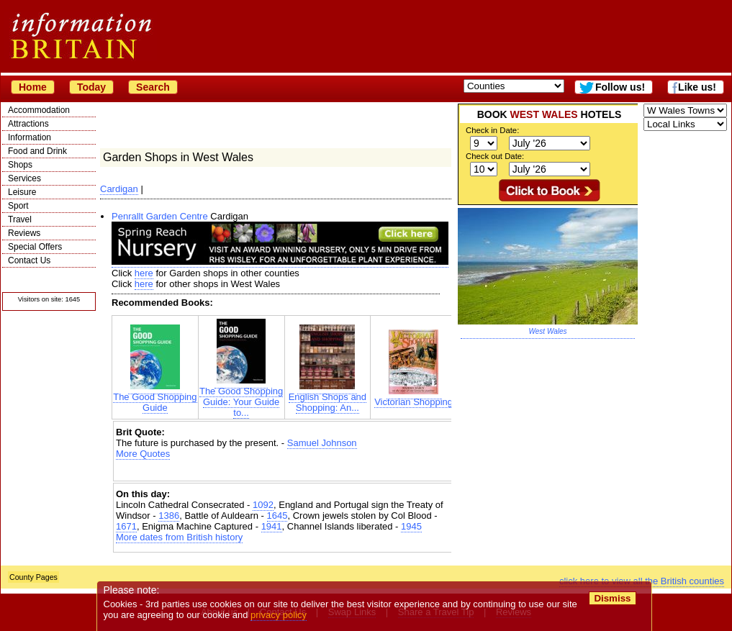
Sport (18, 206)
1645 (277, 515)
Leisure (22, 192)
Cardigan (119, 188)
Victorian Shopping (413, 397)
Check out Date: (495, 156)
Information (29, 137)
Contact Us (29, 260)
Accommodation (39, 110)
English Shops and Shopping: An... (327, 398)
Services (24, 178)
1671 (126, 526)
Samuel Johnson (322, 442)
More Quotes (143, 453)
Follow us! (620, 87)
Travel (20, 219)
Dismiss (612, 598)
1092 (263, 504)
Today (91, 87)
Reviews (24, 233)
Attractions (28, 124)
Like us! (697, 87)
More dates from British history (179, 537)
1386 (168, 515)
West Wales (548, 331)
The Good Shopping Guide (154, 398)
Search (153, 87)
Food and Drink (37, 151)
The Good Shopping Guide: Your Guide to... (241, 397)
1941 (271, 526)
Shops (20, 165)
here (144, 273)
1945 (411, 526)
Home (33, 87)
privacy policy (278, 614)
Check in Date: (492, 130)
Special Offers (35, 247)
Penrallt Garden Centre (160, 216)
